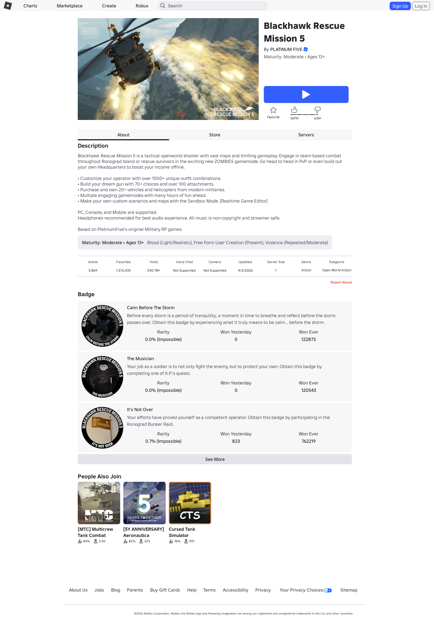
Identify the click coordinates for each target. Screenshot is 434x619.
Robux (142, 5)
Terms (209, 590)
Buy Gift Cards (165, 590)
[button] (305, 49)
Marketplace (70, 5)
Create (109, 5)
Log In (421, 6)
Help (192, 590)
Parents (135, 590)
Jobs (99, 590)
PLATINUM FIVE (286, 49)
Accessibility (236, 590)
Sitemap (348, 590)
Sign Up (400, 6)
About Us (78, 590)
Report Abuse (341, 282)
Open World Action (336, 270)
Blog (115, 590)
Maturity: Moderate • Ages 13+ (294, 56)
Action (306, 270)
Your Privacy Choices (306, 590)
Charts (30, 5)
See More (215, 459)
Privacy (263, 590)
